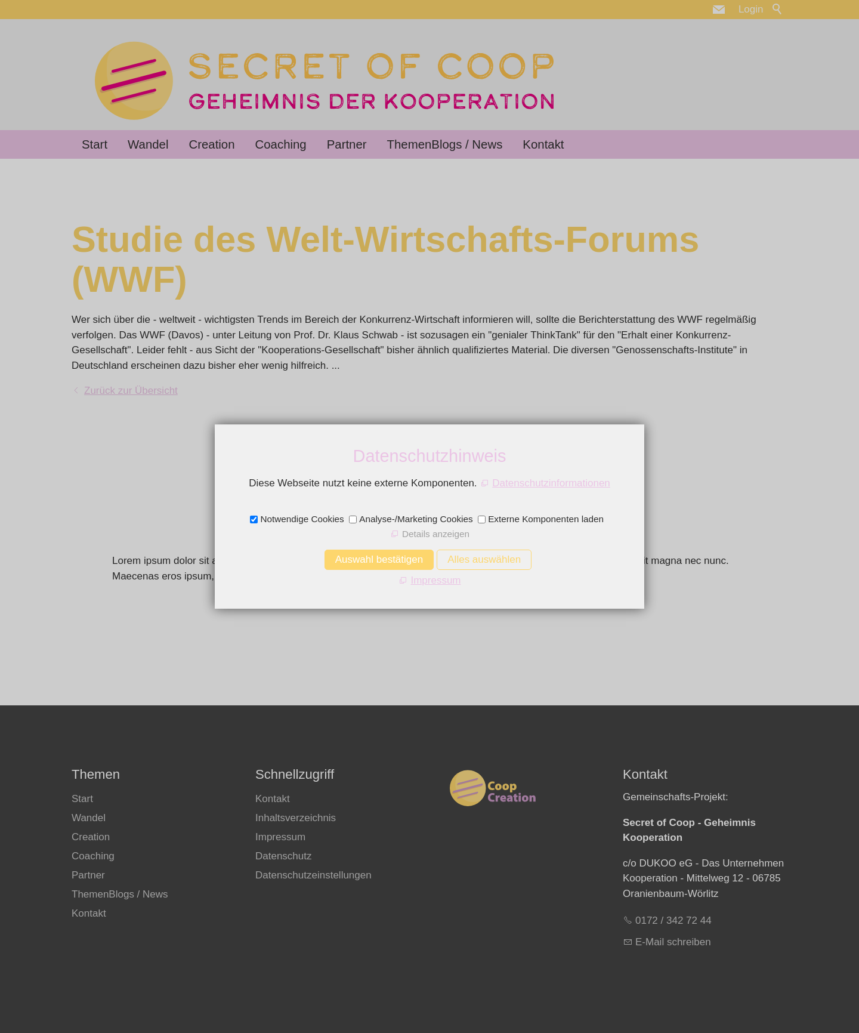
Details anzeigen (435, 534)
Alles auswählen (484, 559)
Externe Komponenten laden (546, 519)
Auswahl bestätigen (379, 559)
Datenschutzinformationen (551, 483)
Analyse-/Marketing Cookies (415, 519)
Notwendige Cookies (302, 519)
